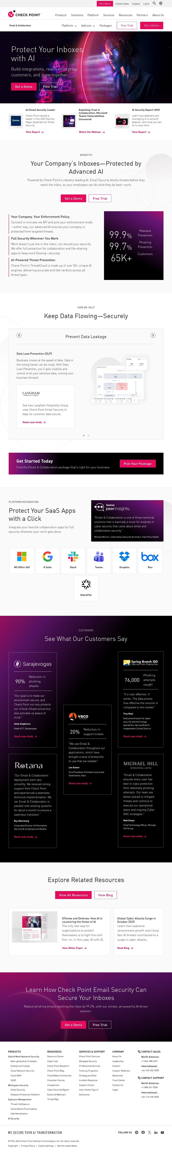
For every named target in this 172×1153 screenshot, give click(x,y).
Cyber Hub (52, 1061)
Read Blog (123, 948)
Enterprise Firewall (20, 1065)
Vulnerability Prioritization (24, 1108)
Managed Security (88, 1061)
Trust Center (118, 1080)
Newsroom (117, 1075)
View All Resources (73, 895)
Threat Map (53, 1099)
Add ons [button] (86, 25)
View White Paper (72, 948)
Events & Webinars (56, 1094)
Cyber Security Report (58, 1089)
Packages (106, 25)
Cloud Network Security (22, 1070)
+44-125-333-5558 (150, 1070)
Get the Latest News (67, 1145)
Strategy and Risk (88, 1075)
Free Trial (127, 25)
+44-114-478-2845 (150, 1096)
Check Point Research (58, 1065)
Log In (146, 3)
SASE (13, 1080)
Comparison (53, 1085)
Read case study (32, 422)
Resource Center (55, 1056)
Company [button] (118, 1051)
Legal (115, 1089)
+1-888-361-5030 (149, 1087)
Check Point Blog (55, 1070)
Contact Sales (122, 3)
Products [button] (61, 15)
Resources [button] (125, 15)
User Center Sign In (89, 1089)
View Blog (105, 895)
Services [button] (108, 15)
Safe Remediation (19, 1113)
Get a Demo (104, 3)
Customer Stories (56, 1080)
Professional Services (89, 1065)
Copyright (13, 1145)
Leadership (118, 1061)
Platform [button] (93, 15)
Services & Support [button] (92, 1051)
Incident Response (88, 1080)
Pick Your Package (138, 463)
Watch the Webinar (90, 132)
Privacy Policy (28, 1145)
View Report (33, 132)
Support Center (86, 1085)
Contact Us (117, 1085)
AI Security (13, 1118)
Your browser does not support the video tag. (86, 67)
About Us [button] (158, 15)
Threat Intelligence (20, 1104)
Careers (116, 1065)
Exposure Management (19, 1099)
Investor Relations (121, 1070)
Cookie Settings (46, 1145)
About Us (117, 1056)
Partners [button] (142, 15)
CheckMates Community (59, 1075)
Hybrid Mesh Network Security (23, 1056)
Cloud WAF (16, 1075)
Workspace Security (18, 1085)
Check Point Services (89, 1056)
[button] (154, 3)
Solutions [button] (77, 15)
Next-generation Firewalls (24, 1061)
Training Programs (88, 1070)
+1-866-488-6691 (149, 1061)
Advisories (84, 1094)
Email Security (18, 1089)
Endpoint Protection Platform (25, 1094)
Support (136, 3)
